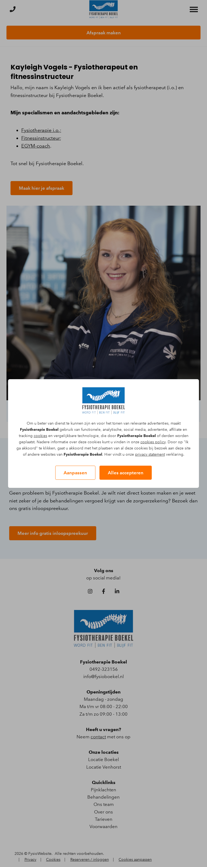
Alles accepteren (125, 472)
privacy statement (150, 454)
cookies (40, 435)
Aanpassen (75, 472)
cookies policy (152, 442)
